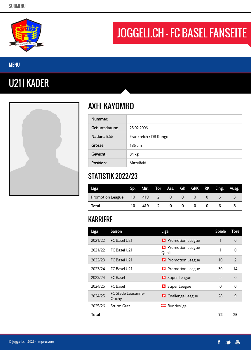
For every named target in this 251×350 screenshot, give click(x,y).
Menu (14, 64)
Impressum (45, 341)
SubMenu (17, 6)
